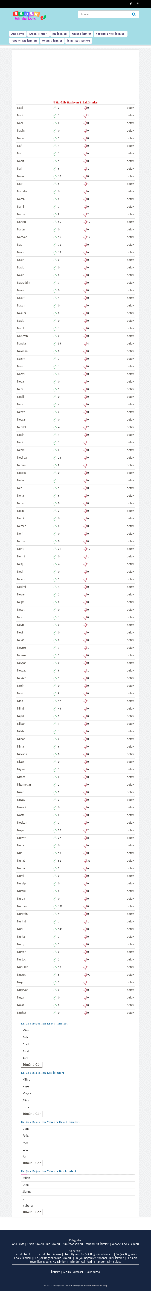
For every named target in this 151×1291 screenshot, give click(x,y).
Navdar (21, 343)
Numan (21, 868)
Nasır (20, 260)
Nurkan (21, 937)
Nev (19, 617)
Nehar (21, 495)
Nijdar (21, 724)
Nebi (20, 389)
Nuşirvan (22, 990)
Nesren (21, 594)
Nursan (21, 952)
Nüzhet (21, 1013)
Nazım (21, 359)
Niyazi (21, 769)
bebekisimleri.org (97, 1285)
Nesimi (21, 587)
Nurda (21, 899)
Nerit (20, 549)
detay (130, 108)
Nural (20, 876)
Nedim (21, 465)
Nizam (21, 777)
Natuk (21, 328)
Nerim (21, 541)
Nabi (20, 108)
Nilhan (21, 739)
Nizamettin (24, 784)
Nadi (20, 123)
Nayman (22, 351)
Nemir (21, 518)
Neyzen (21, 678)
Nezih (20, 686)
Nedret (21, 473)
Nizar (20, 792)
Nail (19, 168)
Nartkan (22, 237)
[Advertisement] (75, 76)
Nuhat (21, 860)
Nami (20, 207)
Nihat (20, 708)
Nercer (21, 526)
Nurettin (22, 914)
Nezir (20, 693)
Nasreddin (23, 283)
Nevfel (21, 625)
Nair (19, 184)
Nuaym (21, 838)
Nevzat (21, 670)
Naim (20, 176)
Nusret (21, 975)
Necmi (21, 450)
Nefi (19, 488)
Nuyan (21, 997)
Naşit (20, 321)
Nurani (21, 891)
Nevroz (21, 648)
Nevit (20, 640)
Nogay (21, 800)
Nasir (20, 275)
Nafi (19, 146)
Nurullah (22, 967)
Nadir (20, 138)
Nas (19, 245)
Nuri (20, 929)
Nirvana (22, 754)
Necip (20, 442)
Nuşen (21, 982)
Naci (20, 115)
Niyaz (20, 762)
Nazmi (21, 374)
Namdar (22, 191)
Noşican (22, 822)
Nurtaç (21, 959)
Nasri (20, 290)
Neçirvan (22, 457)
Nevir (20, 632)
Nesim (21, 579)
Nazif (20, 366)
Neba (20, 381)
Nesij (20, 564)
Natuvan (22, 336)
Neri (19, 533)
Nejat (20, 511)
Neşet (21, 610)
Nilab (20, 731)
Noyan (21, 830)
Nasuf (20, 298)
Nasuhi (21, 313)
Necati (21, 412)
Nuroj (20, 944)
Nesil (20, 572)
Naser (21, 252)
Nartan (21, 222)
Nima (20, 746)
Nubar (21, 845)
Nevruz (21, 655)
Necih (20, 435)
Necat (21, 404)
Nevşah (21, 663)
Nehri (20, 503)
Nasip (20, 267)
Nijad (20, 716)
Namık (21, 199)
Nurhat (21, 921)
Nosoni (21, 807)
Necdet (21, 427)
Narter (21, 229)
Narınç (21, 214)
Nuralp (21, 883)
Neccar (21, 419)
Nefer (20, 480)
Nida (20, 701)
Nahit (20, 161)
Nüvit (20, 1005)
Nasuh (21, 305)
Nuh (19, 853)
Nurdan (22, 906)
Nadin (21, 130)
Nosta (20, 815)
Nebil (20, 397)
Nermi (21, 556)
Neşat (20, 602)
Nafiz (20, 153)
